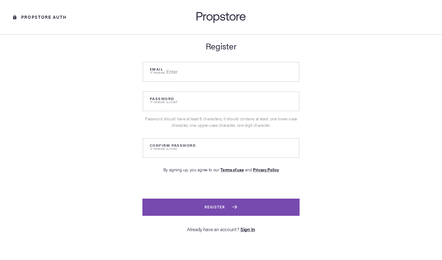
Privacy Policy (266, 169)
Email (156, 69)
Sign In (247, 229)
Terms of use (232, 169)
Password (162, 98)
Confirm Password (173, 145)
